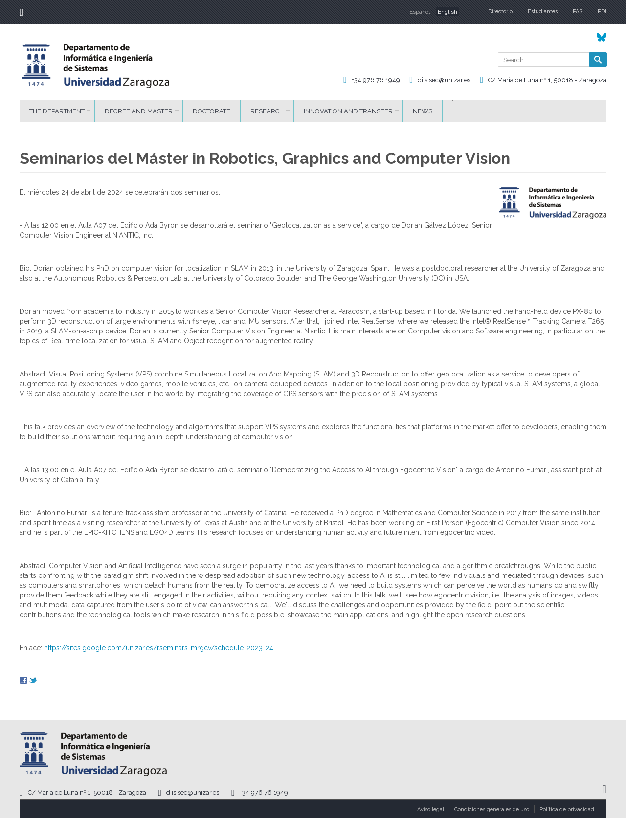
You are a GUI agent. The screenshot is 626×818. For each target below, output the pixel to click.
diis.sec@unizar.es (444, 80)
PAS (577, 11)
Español (419, 11)
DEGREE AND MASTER (139, 111)
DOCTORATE (211, 111)
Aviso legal (430, 809)
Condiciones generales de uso (491, 809)
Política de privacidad (566, 809)
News (422, 111)
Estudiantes (543, 11)
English (447, 11)
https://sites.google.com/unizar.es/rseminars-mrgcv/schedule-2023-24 (158, 648)
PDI (602, 11)
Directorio (500, 11)
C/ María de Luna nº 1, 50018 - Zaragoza (547, 80)
